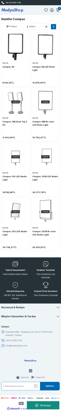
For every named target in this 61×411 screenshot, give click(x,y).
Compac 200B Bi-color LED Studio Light (44, 233)
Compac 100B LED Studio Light (45, 178)
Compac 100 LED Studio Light (14, 178)
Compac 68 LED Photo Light (43, 68)
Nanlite (5, 63)
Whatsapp (43, 405)
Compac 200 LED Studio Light (14, 233)
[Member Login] (52, 10)
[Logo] (12, 10)
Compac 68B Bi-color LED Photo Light (43, 123)
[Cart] (58, 10)
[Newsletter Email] (30, 386)
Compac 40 (8, 67)
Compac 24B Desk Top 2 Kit (14, 123)
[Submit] (50, 386)
